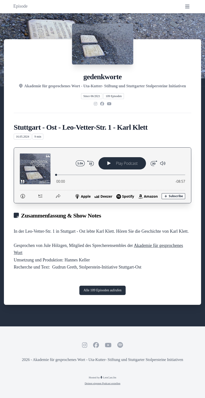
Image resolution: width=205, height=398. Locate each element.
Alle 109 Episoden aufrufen (102, 290)
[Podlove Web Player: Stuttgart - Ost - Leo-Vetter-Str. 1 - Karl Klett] (102, 175)
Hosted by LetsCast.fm (102, 377)
